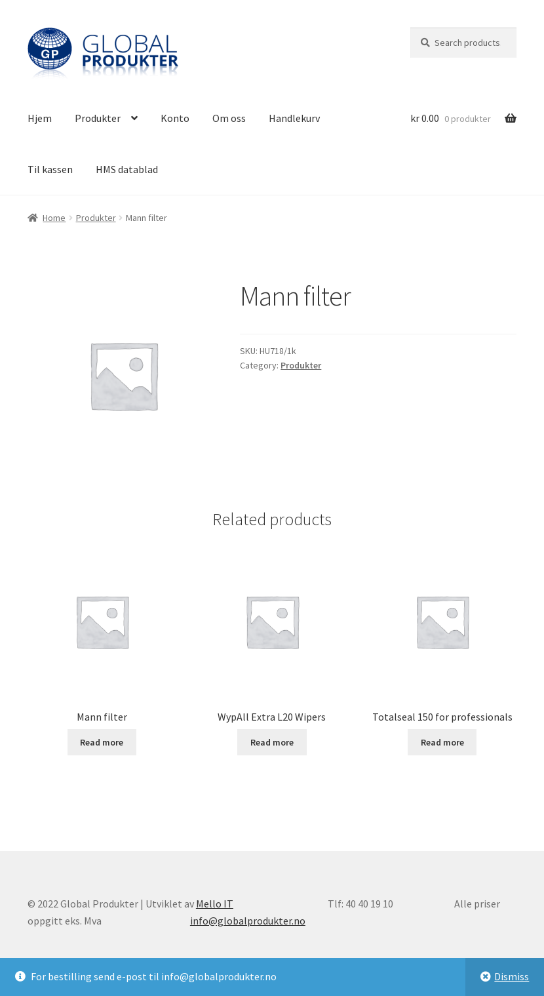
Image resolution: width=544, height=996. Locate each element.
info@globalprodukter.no (247, 920)
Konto (175, 118)
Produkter (98, 118)
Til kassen (50, 169)
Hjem (40, 118)
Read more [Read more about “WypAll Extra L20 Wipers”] (272, 742)
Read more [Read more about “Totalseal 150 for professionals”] (442, 742)
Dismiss (511, 976)
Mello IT (214, 903)
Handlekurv (294, 118)
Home (54, 218)
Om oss (229, 118)
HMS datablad (127, 169)
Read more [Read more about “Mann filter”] (101, 742)
